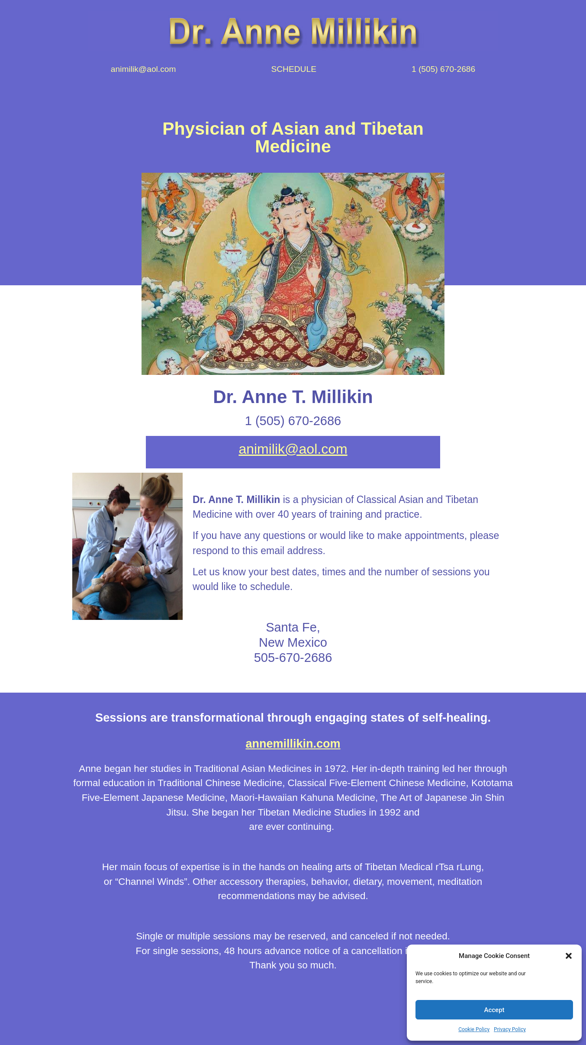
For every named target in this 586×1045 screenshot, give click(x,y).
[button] (568, 955)
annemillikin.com (292, 743)
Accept (494, 1010)
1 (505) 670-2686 (443, 69)
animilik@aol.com (143, 69)
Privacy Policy (510, 1029)
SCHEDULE (293, 69)
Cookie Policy (473, 1029)
